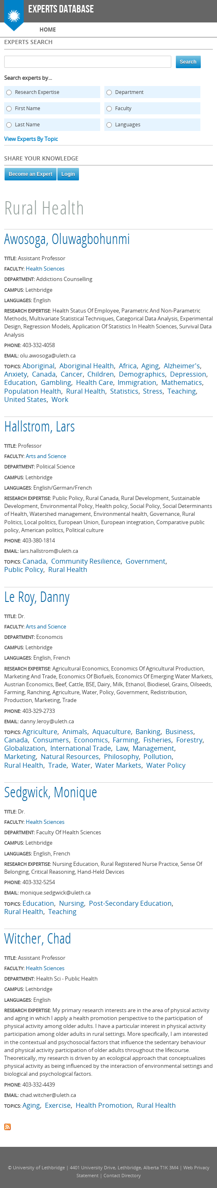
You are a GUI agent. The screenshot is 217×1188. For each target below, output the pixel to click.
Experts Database (61, 9)
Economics (91, 739)
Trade (57, 765)
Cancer (72, 374)
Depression (188, 374)
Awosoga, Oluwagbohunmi (67, 240)
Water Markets (118, 765)
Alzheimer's (182, 365)
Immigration (137, 382)
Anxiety (15, 374)
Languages (128, 124)
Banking (148, 731)
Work (60, 399)
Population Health (32, 391)
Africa (128, 365)
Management (153, 748)
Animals (74, 731)
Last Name (27, 124)
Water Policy (165, 765)
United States (25, 399)
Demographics (142, 374)
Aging (150, 365)
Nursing (71, 903)
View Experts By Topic (31, 139)
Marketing (20, 756)
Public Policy (23, 569)
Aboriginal (38, 365)
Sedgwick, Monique (50, 793)
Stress (153, 391)
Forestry (189, 739)
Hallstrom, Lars (39, 427)
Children (100, 374)
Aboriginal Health (86, 365)
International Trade (80, 748)
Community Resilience (86, 561)
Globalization (24, 748)
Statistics (124, 391)
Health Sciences (45, 268)
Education (20, 382)
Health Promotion (104, 1105)
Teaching (182, 391)
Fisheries (157, 739)
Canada (44, 374)
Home (47, 29)
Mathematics (181, 382)
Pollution (157, 756)
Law (122, 748)
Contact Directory (122, 1175)
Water (81, 765)
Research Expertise (37, 92)
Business (179, 731)
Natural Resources (70, 756)
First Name (27, 108)
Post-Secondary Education (130, 903)
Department (129, 92)
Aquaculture (111, 731)
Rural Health (85, 391)
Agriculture (39, 731)
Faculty (123, 108)
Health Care (94, 382)
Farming (125, 739)
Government (145, 561)
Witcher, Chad (37, 939)
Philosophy (121, 756)
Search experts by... (28, 77)
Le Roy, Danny (36, 598)
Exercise (58, 1105)
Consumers (51, 739)
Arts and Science (46, 456)
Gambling (56, 382)
